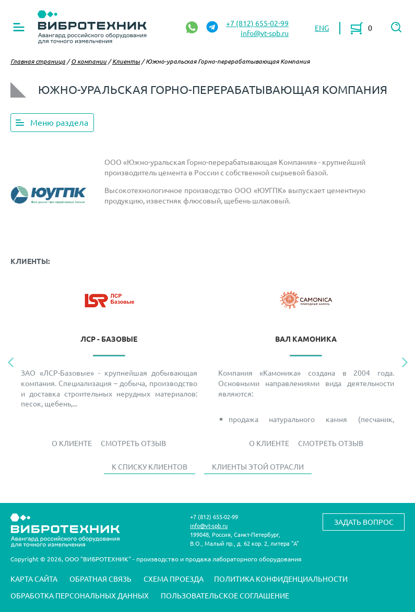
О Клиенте (72, 443)
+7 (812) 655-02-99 (257, 23)
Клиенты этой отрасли (258, 466)
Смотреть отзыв (133, 443)
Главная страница (37, 61)
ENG (322, 27)
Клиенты (126, 61)
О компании (88, 61)
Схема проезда (174, 578)
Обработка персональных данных (79, 595)
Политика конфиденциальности (281, 578)
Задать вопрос (364, 521)
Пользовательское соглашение (225, 595)
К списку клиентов (149, 466)
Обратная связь (100, 578)
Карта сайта (33, 578)
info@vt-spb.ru (265, 33)
